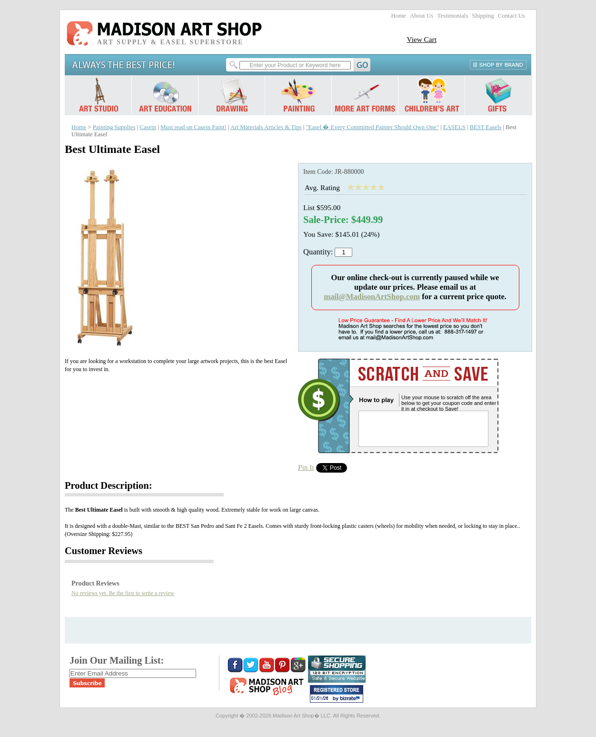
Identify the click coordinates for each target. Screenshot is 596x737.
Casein (147, 127)
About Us (421, 15)
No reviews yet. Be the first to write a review (122, 593)
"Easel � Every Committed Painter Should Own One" (372, 127)
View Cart (422, 39)
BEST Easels (485, 127)
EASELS (454, 127)
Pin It (306, 467)
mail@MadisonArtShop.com (372, 296)
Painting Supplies (114, 127)
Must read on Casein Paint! (193, 127)
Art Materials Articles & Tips (265, 127)
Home (398, 15)
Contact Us (511, 15)
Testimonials (452, 15)
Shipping (483, 15)
